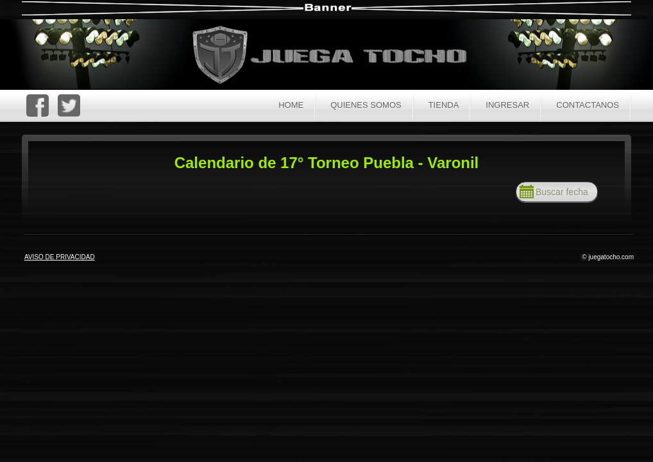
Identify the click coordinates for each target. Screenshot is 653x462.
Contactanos (587, 105)
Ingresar (507, 105)
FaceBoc (37, 105)
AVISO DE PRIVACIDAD (59, 257)
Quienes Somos (366, 105)
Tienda (443, 105)
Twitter (69, 105)
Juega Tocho (336, 56)
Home (290, 105)
